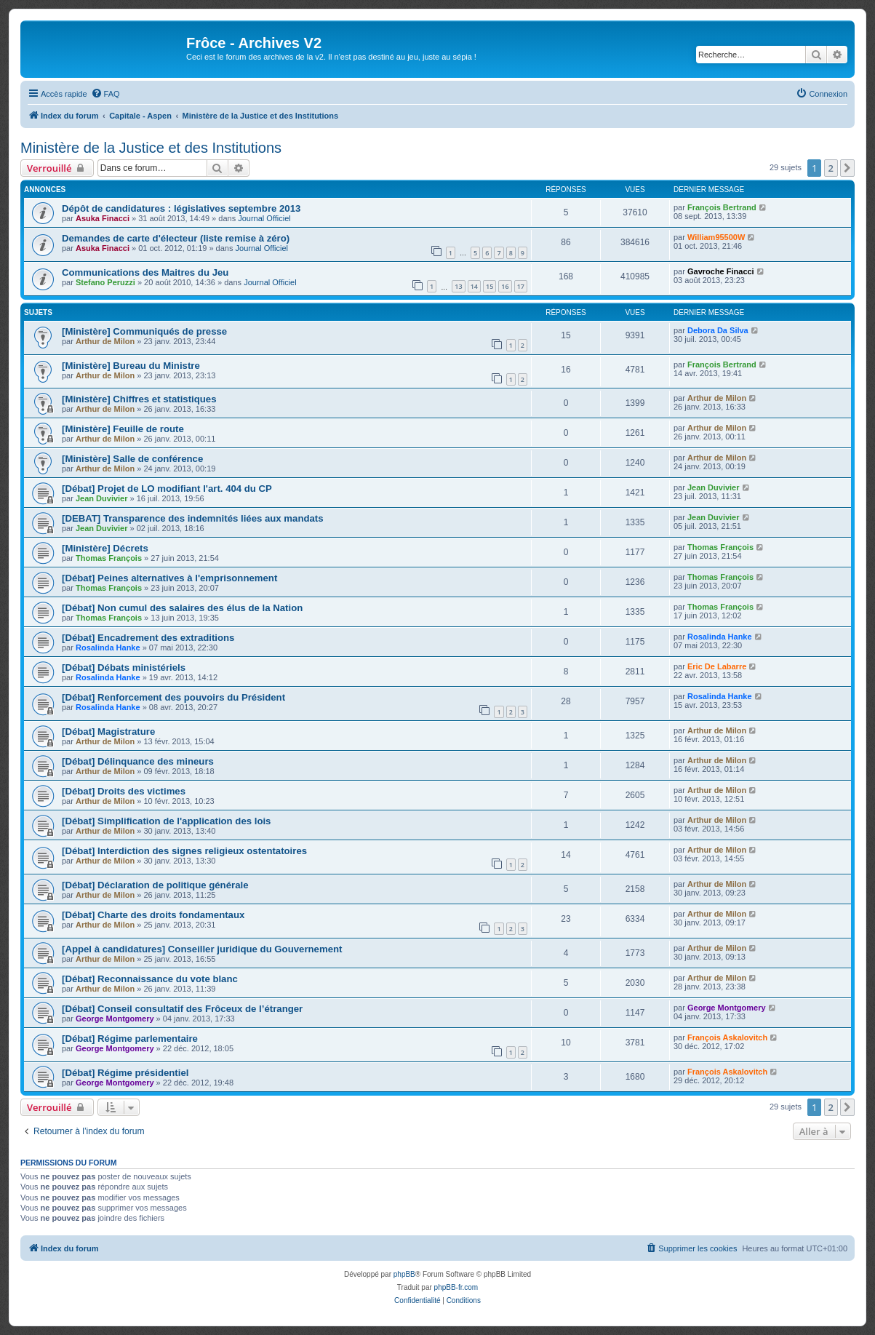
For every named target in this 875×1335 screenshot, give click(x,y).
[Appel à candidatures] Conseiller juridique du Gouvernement (202, 949)
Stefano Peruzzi (105, 282)
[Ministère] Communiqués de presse (144, 331)
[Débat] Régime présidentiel (125, 1072)
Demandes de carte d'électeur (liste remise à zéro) (175, 238)
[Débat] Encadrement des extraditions (148, 637)
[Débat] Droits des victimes (123, 791)
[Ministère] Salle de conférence (132, 458)
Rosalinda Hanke (108, 647)
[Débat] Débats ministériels (123, 667)
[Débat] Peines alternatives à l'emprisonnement (169, 578)
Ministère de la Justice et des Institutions (150, 148)
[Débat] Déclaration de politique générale (155, 885)
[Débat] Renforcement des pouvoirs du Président (173, 697)
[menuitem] (105, 94)
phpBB (404, 1274)
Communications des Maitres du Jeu (145, 272)
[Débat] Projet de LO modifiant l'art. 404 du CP (167, 488)
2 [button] (831, 168)
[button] (847, 168)
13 (458, 286)
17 (520, 286)
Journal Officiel (264, 218)
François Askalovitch (727, 1037)
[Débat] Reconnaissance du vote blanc (150, 978)
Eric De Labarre (716, 666)
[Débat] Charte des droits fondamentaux (153, 914)
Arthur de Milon (105, 341)
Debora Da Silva (717, 330)
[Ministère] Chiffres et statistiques (139, 399)
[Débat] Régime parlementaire (130, 1038)
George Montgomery (115, 1018)
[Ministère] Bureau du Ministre (131, 365)
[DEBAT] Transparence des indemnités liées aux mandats (193, 518)
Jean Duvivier (102, 498)
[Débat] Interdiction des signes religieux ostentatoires (184, 850)
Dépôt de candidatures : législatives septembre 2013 (181, 208)
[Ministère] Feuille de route (123, 428)
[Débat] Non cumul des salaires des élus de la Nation (182, 607)
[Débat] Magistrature (108, 731)
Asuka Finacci (102, 218)
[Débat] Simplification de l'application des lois (166, 821)
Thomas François (109, 558)
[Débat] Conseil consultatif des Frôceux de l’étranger (182, 1008)
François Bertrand (721, 207)
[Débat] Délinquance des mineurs (138, 761)
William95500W (716, 237)
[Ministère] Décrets (105, 548)
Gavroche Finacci (720, 271)
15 (489, 286)
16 (504, 286)
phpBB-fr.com (456, 1287)
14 (474, 286)
